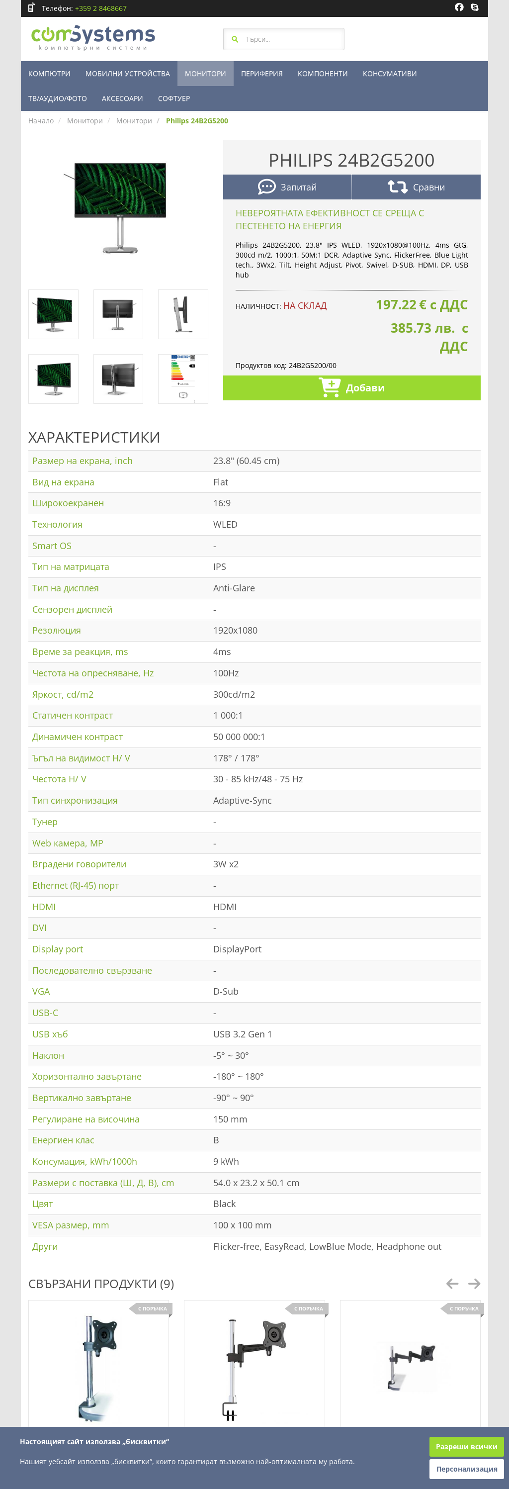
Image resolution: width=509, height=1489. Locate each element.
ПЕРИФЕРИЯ (262, 73)
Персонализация (467, 1469)
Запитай (287, 188)
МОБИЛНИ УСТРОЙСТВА (127, 73)
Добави (352, 388)
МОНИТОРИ (205, 73)
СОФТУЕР (174, 98)
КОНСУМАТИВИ (390, 73)
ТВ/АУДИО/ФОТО (57, 98)
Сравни (416, 188)
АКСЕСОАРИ (122, 98)
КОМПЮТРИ (49, 73)
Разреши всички (467, 1446)
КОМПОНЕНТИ (323, 73)
